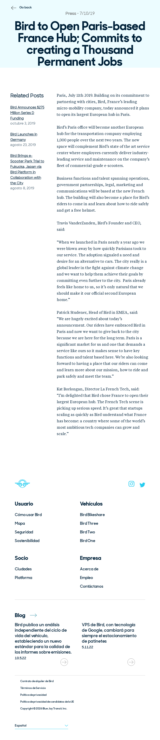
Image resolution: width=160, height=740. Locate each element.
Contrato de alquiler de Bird (37, 681)
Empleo (86, 577)
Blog (26, 615)
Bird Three (89, 523)
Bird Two (87, 532)
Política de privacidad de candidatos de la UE (47, 702)
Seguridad (24, 532)
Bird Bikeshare (92, 514)
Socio (21, 557)
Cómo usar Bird (28, 514)
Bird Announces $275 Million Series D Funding (27, 112)
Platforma (23, 577)
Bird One (87, 540)
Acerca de (89, 568)
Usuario (24, 503)
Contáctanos (91, 586)
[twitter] (142, 486)
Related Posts (27, 96)
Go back (25, 7)
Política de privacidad (33, 695)
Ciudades (23, 568)
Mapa (20, 523)
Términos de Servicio (33, 688)
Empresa (90, 557)
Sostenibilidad (27, 540)
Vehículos (91, 503)
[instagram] (131, 485)
